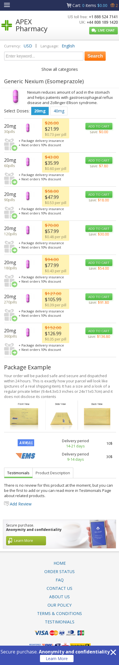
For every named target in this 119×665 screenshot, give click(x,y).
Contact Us (59, 588)
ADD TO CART (98, 126)
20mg (40, 111)
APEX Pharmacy (31, 25)
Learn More (57, 658)
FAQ (60, 580)
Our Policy (59, 605)
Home (60, 563)
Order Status (59, 571)
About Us (59, 596)
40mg (59, 111)
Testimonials (18, 472)
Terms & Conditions (59, 613)
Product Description (53, 472)
